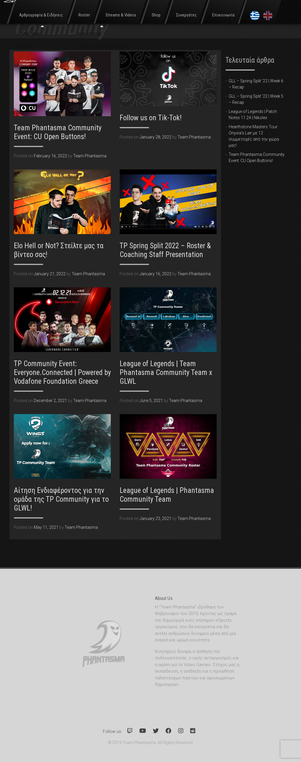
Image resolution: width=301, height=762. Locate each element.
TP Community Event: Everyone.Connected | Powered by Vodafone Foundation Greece (62, 372)
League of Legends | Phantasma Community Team (167, 494)
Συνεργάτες (186, 15)
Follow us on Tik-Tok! (151, 118)
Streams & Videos (121, 15)
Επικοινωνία (223, 15)
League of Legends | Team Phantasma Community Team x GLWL (166, 372)
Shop (156, 15)
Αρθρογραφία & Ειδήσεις (41, 15)
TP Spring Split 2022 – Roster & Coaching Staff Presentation (165, 250)
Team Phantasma (89, 156)
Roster (84, 15)
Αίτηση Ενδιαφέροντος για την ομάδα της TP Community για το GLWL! (61, 499)
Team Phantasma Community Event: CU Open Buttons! (57, 132)
